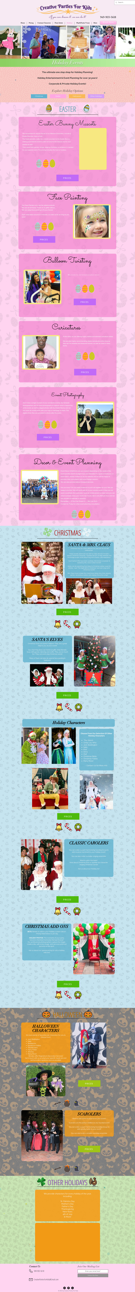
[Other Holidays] (96, 96)
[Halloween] (77, 96)
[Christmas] (39, 96)
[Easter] (58, 96)
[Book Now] (108, 22)
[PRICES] (67, 178)
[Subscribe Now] (93, 1275)
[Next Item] (133, 42)
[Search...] (125, 2)
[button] (93, 149)
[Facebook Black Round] (68, 1288)
